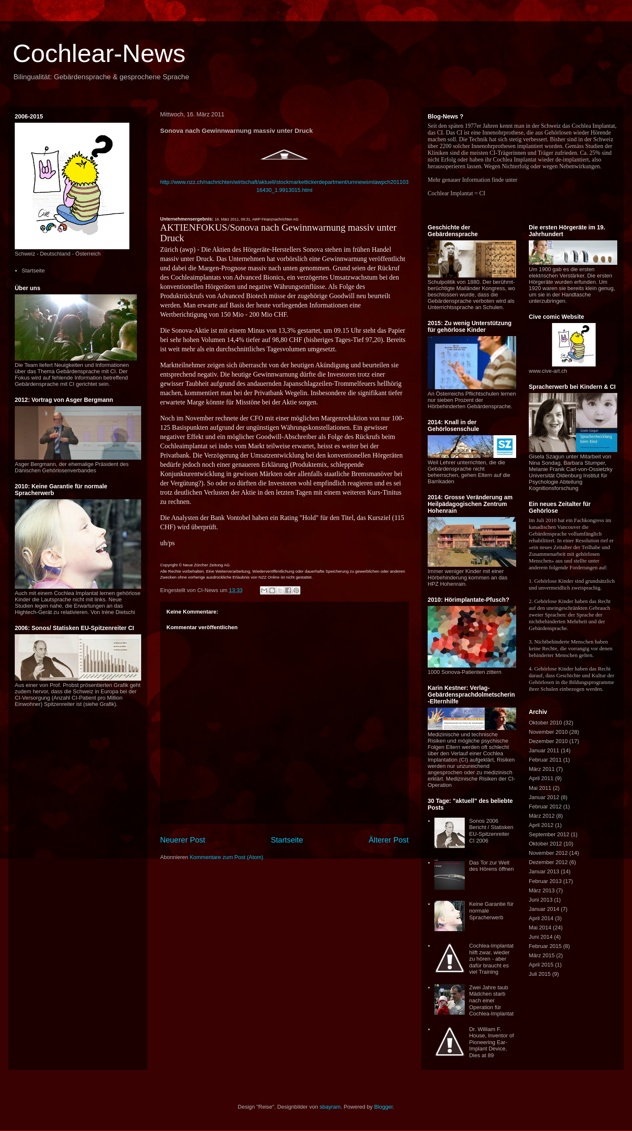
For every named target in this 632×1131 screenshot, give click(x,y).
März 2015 (541, 955)
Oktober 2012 (545, 843)
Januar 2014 (544, 909)
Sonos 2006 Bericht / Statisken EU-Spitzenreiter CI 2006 (491, 831)
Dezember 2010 (548, 741)
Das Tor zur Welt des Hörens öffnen (491, 865)
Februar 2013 (545, 881)
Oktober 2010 (545, 722)
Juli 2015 (540, 974)
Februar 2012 (545, 806)
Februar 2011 (545, 760)
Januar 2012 (544, 797)
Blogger (383, 1107)
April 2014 (541, 918)
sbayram (330, 1107)
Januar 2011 (544, 750)
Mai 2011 (540, 788)
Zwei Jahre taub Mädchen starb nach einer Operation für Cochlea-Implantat (491, 1000)
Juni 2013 (540, 900)
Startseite (287, 840)
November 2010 (548, 732)
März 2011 (541, 769)
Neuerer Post (182, 840)
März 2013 (541, 890)
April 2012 (541, 825)
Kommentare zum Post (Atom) (226, 857)
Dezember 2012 (548, 862)
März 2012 (541, 816)
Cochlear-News (99, 53)
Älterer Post (389, 840)
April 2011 (541, 778)
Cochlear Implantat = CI (456, 193)
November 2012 (548, 853)
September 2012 (549, 834)
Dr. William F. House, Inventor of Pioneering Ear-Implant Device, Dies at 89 (491, 1042)
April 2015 (541, 964)
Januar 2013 (544, 871)
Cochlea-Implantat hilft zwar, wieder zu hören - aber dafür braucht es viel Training (491, 958)
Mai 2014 (540, 927)
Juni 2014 (540, 937)
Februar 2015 (545, 946)
